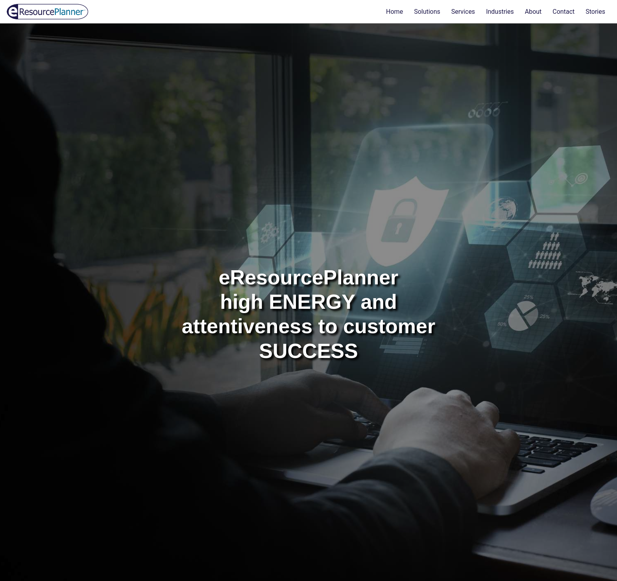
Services (463, 11)
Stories (595, 11)
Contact (563, 11)
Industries (500, 11)
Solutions (427, 11)
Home (394, 11)
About (533, 11)
